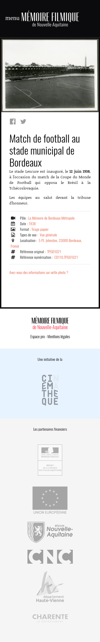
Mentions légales (58, 336)
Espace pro (37, 336)
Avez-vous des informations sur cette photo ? (38, 272)
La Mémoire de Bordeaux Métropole (51, 218)
